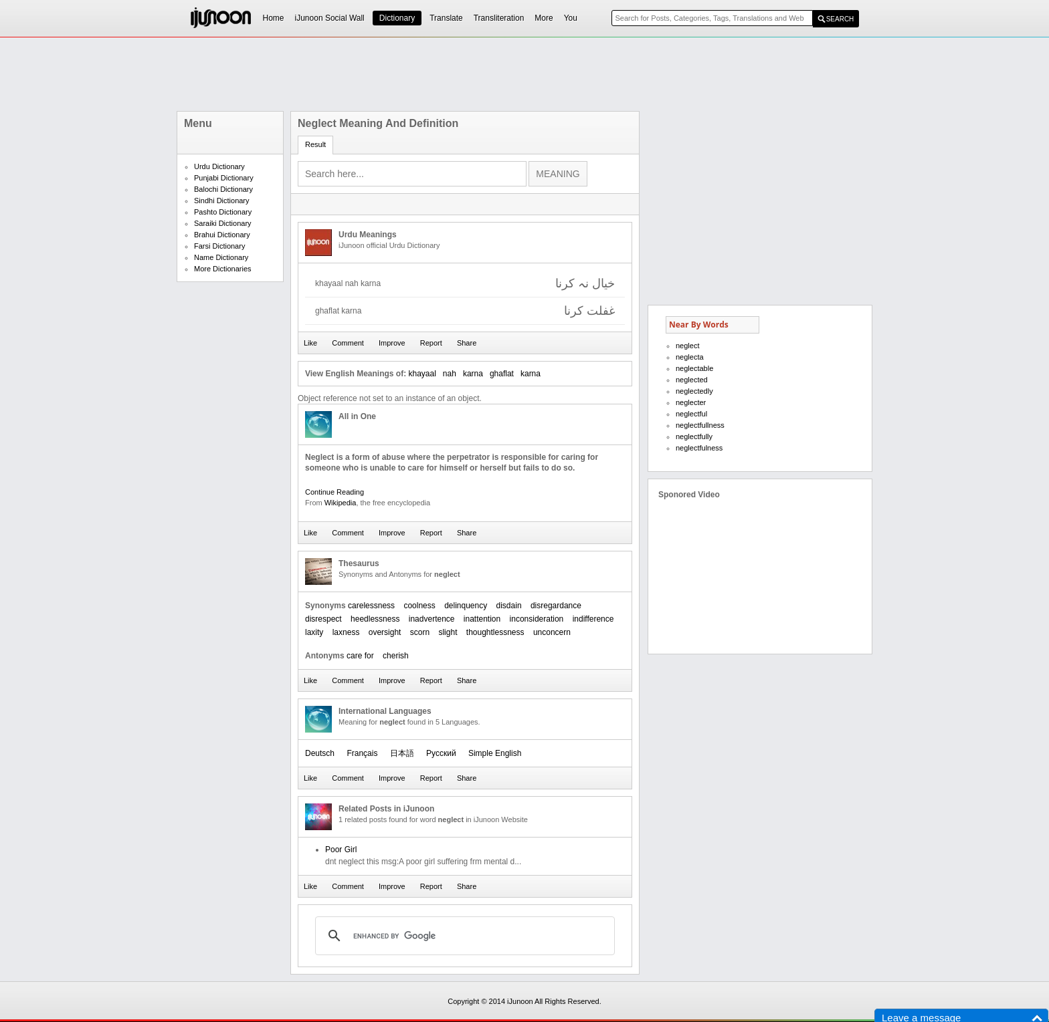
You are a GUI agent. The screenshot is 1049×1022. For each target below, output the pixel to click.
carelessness (371, 605)
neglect (687, 346)
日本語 (402, 753)
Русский (441, 753)
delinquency (465, 605)
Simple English (494, 753)
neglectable (694, 368)
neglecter (691, 402)
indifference (593, 619)
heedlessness (375, 619)
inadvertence (432, 619)
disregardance (556, 605)
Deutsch (320, 753)
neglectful (691, 414)
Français (362, 753)
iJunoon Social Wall (330, 18)
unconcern (552, 632)
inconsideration (537, 619)
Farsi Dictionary (219, 246)
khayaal (422, 373)
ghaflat (502, 373)
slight (447, 632)
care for (360, 655)
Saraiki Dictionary (223, 223)
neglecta (690, 357)
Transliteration (499, 18)
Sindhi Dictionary (222, 201)
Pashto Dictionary (223, 212)
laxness (346, 632)
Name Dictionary (221, 257)
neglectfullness (700, 425)
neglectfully (694, 436)
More (544, 18)
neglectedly (694, 391)
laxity (314, 632)
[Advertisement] (524, 74)
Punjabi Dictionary (224, 178)
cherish (396, 655)
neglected (692, 380)
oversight (385, 632)
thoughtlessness (495, 632)
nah (449, 373)
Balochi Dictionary (223, 189)
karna (473, 373)
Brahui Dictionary (222, 235)
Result (315, 144)
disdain (509, 605)
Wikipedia (340, 503)
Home (273, 18)
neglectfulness (699, 448)
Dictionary (397, 18)
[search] (463, 936)
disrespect (323, 619)
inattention (482, 619)
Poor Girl (341, 849)
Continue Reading (334, 492)
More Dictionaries (223, 269)
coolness (419, 605)
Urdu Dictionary (219, 166)
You (570, 18)
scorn (420, 632)
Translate (446, 18)
